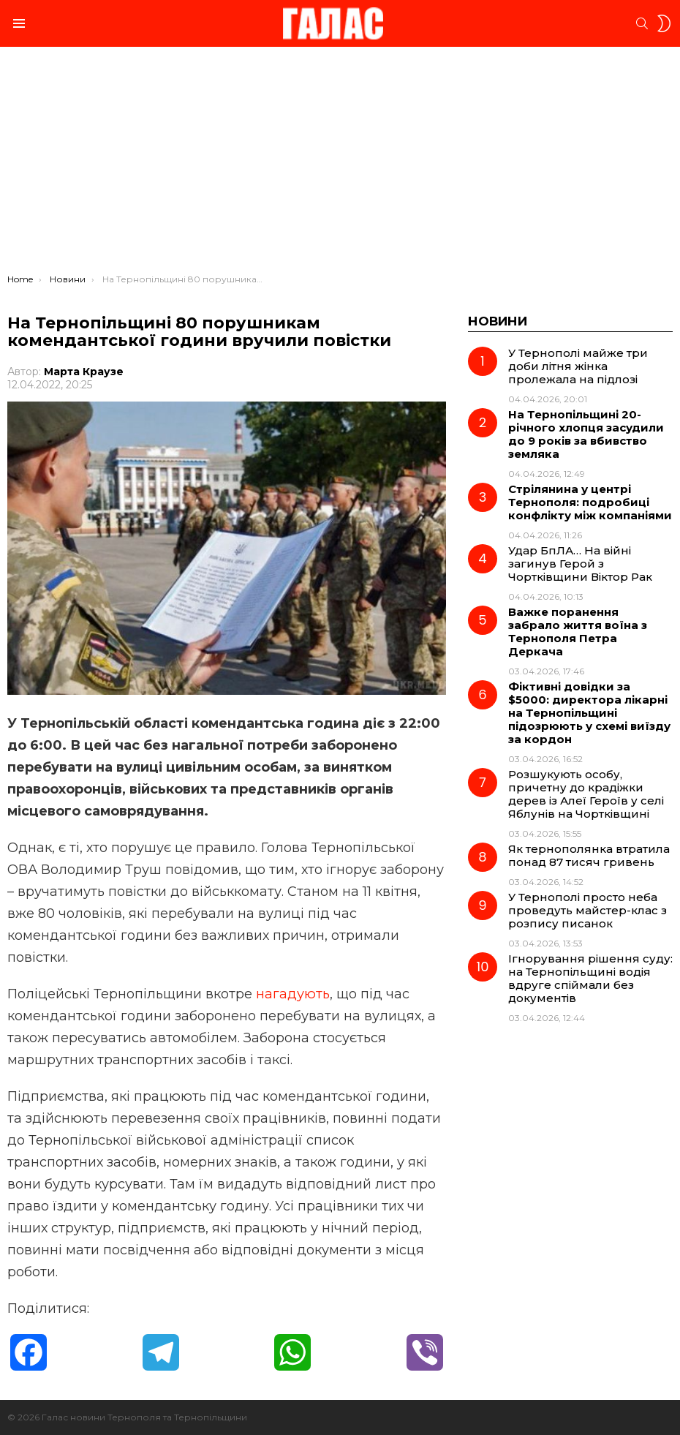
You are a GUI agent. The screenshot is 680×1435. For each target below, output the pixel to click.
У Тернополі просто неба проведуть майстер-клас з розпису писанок (587, 910)
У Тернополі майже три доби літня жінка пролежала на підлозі (578, 366)
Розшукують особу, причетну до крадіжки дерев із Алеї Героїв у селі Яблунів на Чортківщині (586, 794)
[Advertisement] (340, 163)
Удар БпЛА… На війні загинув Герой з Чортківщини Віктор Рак (580, 563)
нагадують (293, 994)
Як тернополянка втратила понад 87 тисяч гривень (589, 855)
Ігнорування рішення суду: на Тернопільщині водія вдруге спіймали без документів (590, 978)
